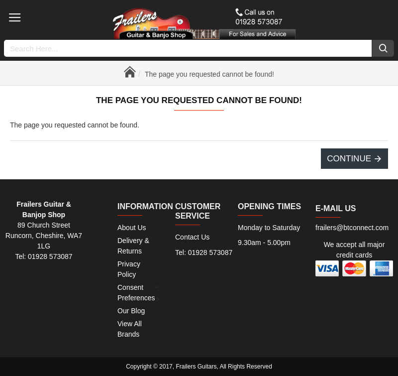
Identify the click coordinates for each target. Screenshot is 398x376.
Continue (349, 158)
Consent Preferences (136, 292)
